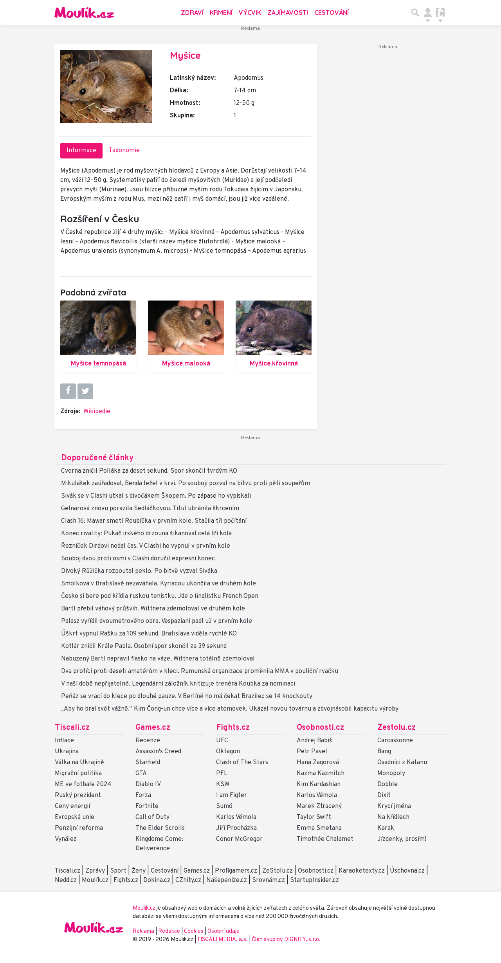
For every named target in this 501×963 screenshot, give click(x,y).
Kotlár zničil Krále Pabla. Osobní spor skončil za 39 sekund (144, 646)
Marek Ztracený (319, 806)
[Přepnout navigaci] (428, 12)
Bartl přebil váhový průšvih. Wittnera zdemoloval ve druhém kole (153, 609)
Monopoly (391, 774)
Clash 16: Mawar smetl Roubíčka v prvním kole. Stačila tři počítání (154, 521)
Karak (385, 828)
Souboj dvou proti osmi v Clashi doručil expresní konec (138, 559)
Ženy (139, 871)
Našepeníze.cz (226, 880)
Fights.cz (233, 728)
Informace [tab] (81, 151)
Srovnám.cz (268, 880)
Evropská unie (74, 817)
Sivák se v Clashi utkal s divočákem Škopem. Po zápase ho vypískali (156, 496)
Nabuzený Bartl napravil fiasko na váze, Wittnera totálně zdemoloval (158, 659)
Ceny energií (72, 806)
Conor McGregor (239, 839)
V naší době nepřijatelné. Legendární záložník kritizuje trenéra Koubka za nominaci (178, 684)
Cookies (194, 931)
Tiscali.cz (72, 728)
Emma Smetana (319, 828)
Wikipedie (96, 412)
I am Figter (231, 795)
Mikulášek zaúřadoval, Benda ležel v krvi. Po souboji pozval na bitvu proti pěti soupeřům (185, 484)
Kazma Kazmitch (320, 774)
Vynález (66, 839)
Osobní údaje (223, 931)
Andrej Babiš (314, 741)
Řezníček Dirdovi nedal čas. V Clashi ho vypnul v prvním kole (145, 546)
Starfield (147, 763)
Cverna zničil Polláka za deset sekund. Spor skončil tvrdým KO (149, 471)
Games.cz (152, 728)
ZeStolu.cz (277, 871)
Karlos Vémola (236, 817)
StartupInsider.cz (314, 880)
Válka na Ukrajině (79, 763)
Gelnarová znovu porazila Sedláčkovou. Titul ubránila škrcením (150, 509)
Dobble (387, 784)
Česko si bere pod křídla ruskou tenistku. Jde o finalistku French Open (159, 596)
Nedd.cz (66, 880)
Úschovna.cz (407, 871)
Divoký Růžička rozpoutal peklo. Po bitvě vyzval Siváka (139, 571)
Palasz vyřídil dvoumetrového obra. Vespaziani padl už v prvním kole (156, 621)
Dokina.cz (156, 880)
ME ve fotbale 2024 (83, 784)
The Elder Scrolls (160, 828)
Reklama (143, 931)
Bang (384, 752)
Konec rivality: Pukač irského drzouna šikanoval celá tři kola (146, 534)
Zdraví (192, 12)
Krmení (221, 12)
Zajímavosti (287, 12)
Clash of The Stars (242, 763)
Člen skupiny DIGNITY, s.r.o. (286, 939)
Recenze (147, 741)
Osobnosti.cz (320, 728)
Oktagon (228, 752)
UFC (222, 741)
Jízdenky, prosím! (401, 839)
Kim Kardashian (319, 784)
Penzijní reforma (79, 828)
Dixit (384, 795)
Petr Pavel (312, 752)
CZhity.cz (188, 880)
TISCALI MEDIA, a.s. (223, 939)
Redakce (169, 931)
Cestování (331, 12)
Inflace (64, 741)
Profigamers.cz (236, 871)
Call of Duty (152, 817)
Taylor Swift (314, 817)
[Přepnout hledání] (415, 12)
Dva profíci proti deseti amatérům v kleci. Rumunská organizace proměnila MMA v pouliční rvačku (199, 671)
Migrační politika (78, 774)
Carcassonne (395, 741)
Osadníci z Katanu (402, 763)
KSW (222, 784)
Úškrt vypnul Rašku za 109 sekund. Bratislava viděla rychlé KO (149, 634)
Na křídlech (393, 817)
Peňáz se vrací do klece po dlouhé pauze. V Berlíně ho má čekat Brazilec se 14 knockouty (186, 696)
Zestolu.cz (396, 728)
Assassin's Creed (158, 752)
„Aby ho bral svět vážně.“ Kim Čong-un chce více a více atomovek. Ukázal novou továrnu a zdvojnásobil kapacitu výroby (229, 709)
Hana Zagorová (318, 763)
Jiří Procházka (236, 828)
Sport (118, 871)
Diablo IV (148, 784)
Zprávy (95, 871)
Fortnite (147, 806)
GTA (141, 774)
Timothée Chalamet (325, 839)
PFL (221, 774)
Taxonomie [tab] (124, 151)
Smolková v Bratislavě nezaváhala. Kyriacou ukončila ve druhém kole (158, 584)
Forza (143, 795)
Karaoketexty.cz (362, 871)
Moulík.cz (95, 880)
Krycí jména (394, 806)
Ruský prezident (78, 795)
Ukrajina (67, 752)
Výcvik (250, 12)
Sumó (224, 806)
